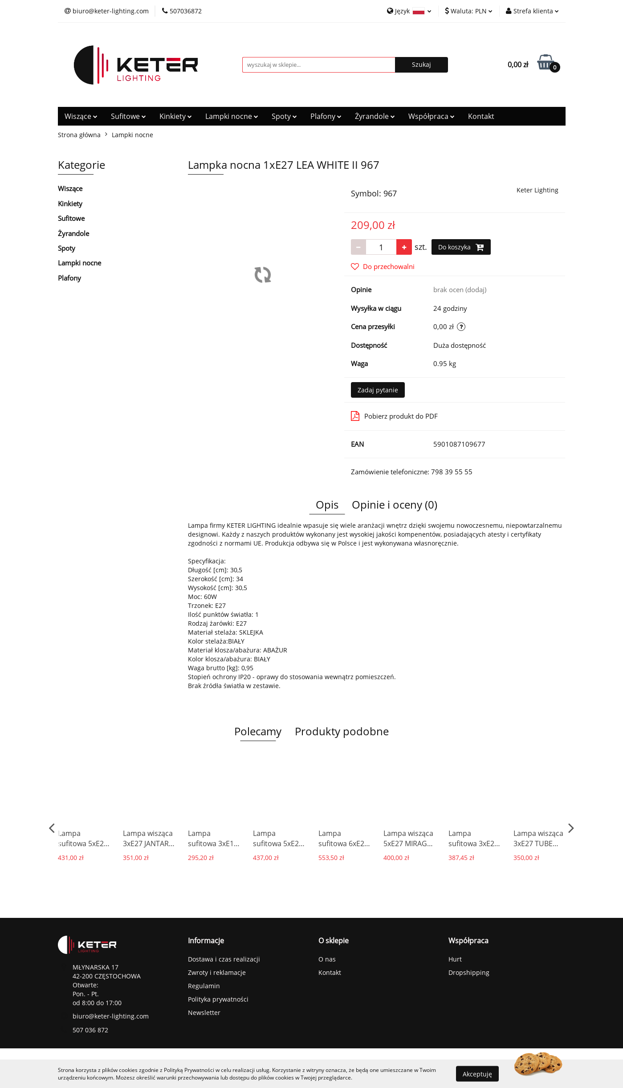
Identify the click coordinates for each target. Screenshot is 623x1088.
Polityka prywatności (218, 999)
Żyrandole (375, 116)
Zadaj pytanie (378, 390)
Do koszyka (461, 247)
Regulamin (204, 986)
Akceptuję (477, 1073)
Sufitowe (128, 116)
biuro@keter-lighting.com (111, 1016)
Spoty (284, 116)
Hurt (455, 959)
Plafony (326, 116)
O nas (327, 959)
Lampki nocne (231, 116)
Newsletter (204, 1012)
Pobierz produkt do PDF (394, 416)
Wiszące (81, 116)
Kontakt (481, 116)
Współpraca (431, 116)
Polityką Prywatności (189, 1070)
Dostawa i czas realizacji (224, 959)
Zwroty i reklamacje (217, 972)
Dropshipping (468, 972)
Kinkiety (175, 116)
